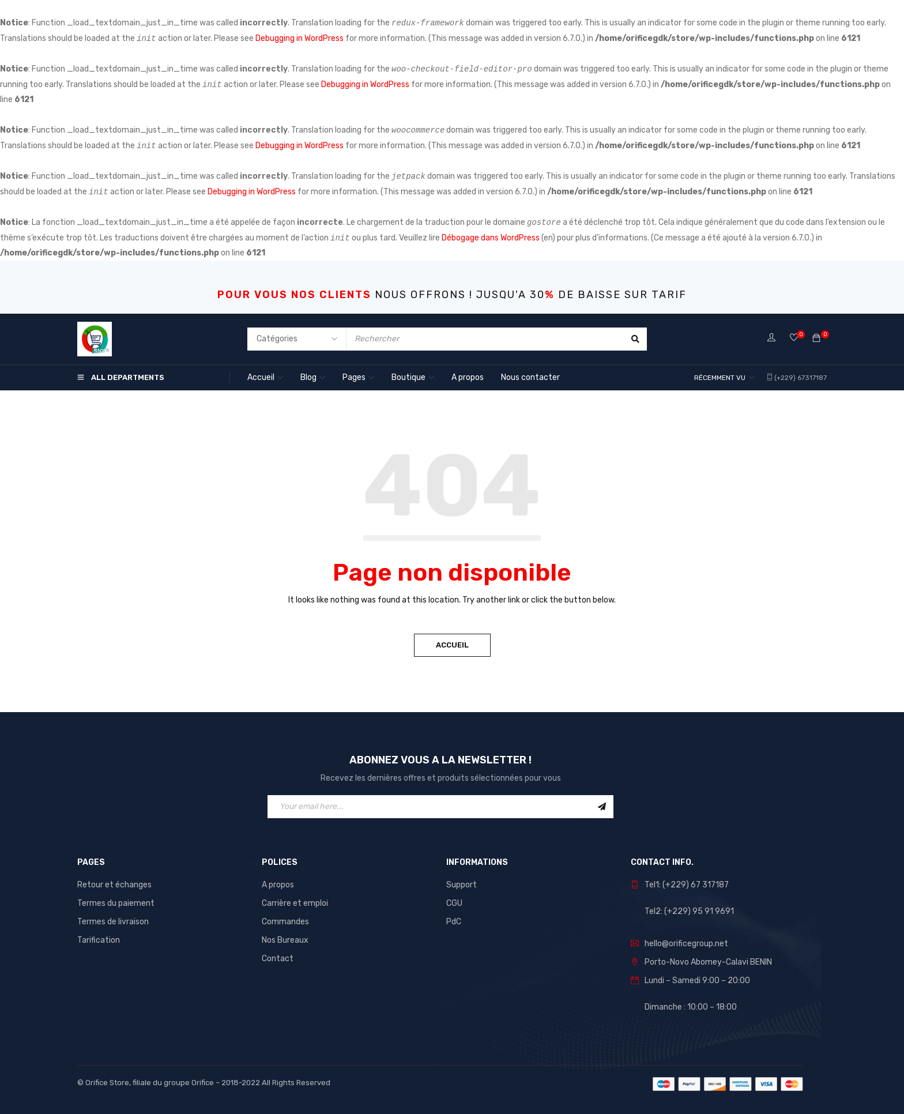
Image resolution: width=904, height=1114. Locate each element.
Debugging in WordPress (299, 38)
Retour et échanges (114, 885)
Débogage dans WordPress (491, 238)
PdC (453, 922)
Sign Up (602, 806)
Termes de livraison (113, 922)
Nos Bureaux (285, 940)
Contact (277, 959)
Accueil (452, 645)
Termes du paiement (116, 903)
